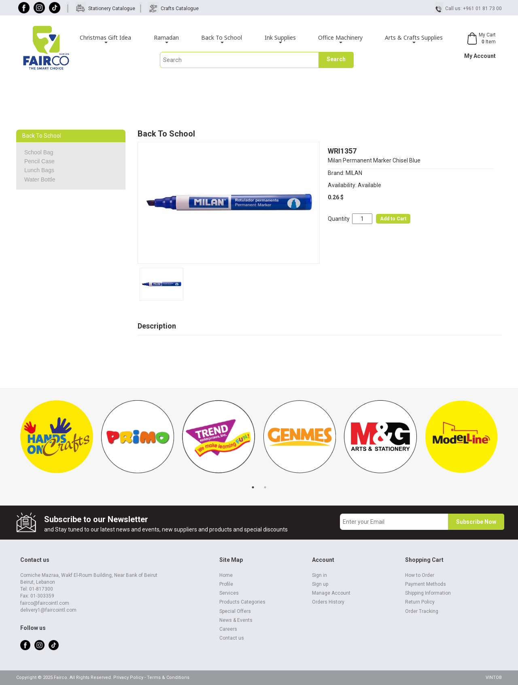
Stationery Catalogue (111, 8)
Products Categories (242, 602)
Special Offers (235, 611)
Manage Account (331, 593)
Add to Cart (393, 219)
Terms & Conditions (168, 677)
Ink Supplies (280, 38)
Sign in (319, 575)
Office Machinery (340, 38)
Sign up (320, 584)
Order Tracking (421, 611)
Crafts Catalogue (180, 8)
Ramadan (166, 38)
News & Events (236, 620)
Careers (228, 629)
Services (229, 593)
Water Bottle (39, 179)
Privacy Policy (128, 677)
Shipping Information (428, 593)
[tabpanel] (56, 440)
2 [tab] (265, 487)
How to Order (419, 575)
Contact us (231, 638)
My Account (480, 56)
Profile (226, 584)
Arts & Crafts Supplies (414, 38)
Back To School (221, 38)
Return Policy (420, 602)
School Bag (38, 152)
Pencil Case (39, 161)
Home (226, 575)
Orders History (328, 602)
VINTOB (494, 677)
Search (336, 59)
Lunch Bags (39, 170)
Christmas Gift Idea (105, 38)
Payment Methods (425, 584)
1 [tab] (253, 487)
